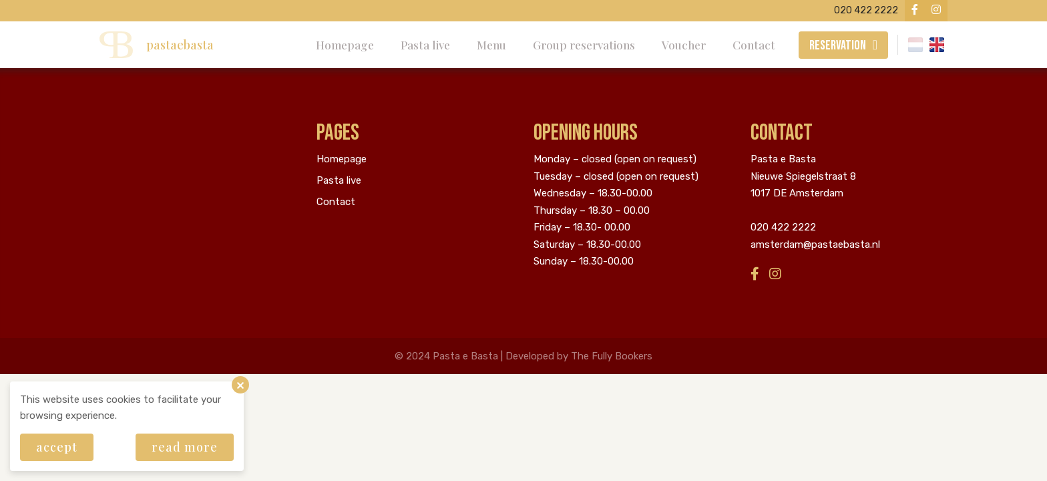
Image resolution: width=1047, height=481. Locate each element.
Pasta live (425, 44)
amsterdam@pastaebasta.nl (815, 244)
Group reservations (584, 44)
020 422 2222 (783, 227)
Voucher (684, 44)
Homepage (345, 44)
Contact (753, 44)
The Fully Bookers (611, 356)
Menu (491, 44)
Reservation (837, 45)
